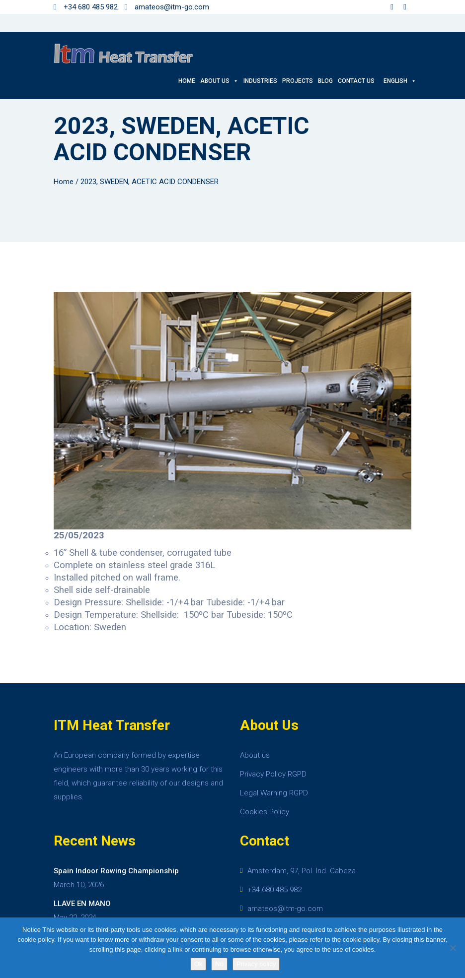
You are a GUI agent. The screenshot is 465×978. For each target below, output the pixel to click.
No (219, 964)
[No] (453, 948)
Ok (198, 964)
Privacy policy (256, 964)
